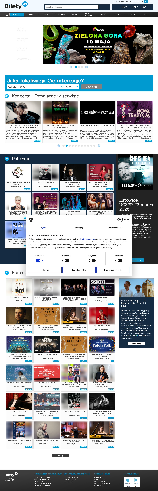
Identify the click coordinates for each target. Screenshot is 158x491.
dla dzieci (103, 14)
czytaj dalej (136, 344)
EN (151, 1)
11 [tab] (94, 146)
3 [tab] (82, 67)
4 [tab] (73, 146)
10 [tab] (91, 146)
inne (146, 14)
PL (146, 1)
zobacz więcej (61, 260)
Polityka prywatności (102, 484)
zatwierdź (91, 86)
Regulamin (97, 478)
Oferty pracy (98, 486)
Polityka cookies (100, 482)
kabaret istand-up (88, 14)
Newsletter (38, 482)
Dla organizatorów (71, 478)
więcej (60, 456)
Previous (71, 67)
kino (31, 14)
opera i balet (74, 14)
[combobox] (71, 7)
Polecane (21, 158)
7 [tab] (82, 146)
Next (86, 67)
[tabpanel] (98, 44)
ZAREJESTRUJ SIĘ (125, 1)
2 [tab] (79, 67)
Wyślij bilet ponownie (42, 480)
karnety (132, 14)
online (117, 14)
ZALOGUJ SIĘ (138, 1)
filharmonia (60, 14)
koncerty (16, 14)
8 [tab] (85, 146)
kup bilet (37, 141)
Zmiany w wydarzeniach (42, 484)
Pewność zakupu (100, 480)
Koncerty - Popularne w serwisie (45, 95)
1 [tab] (76, 67)
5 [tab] (76, 146)
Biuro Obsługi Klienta (42, 478)
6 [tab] (79, 146)
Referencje (68, 482)
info (112, 361)
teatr (45, 14)
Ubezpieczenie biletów (42, 486)
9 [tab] (88, 146)
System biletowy (70, 480)
